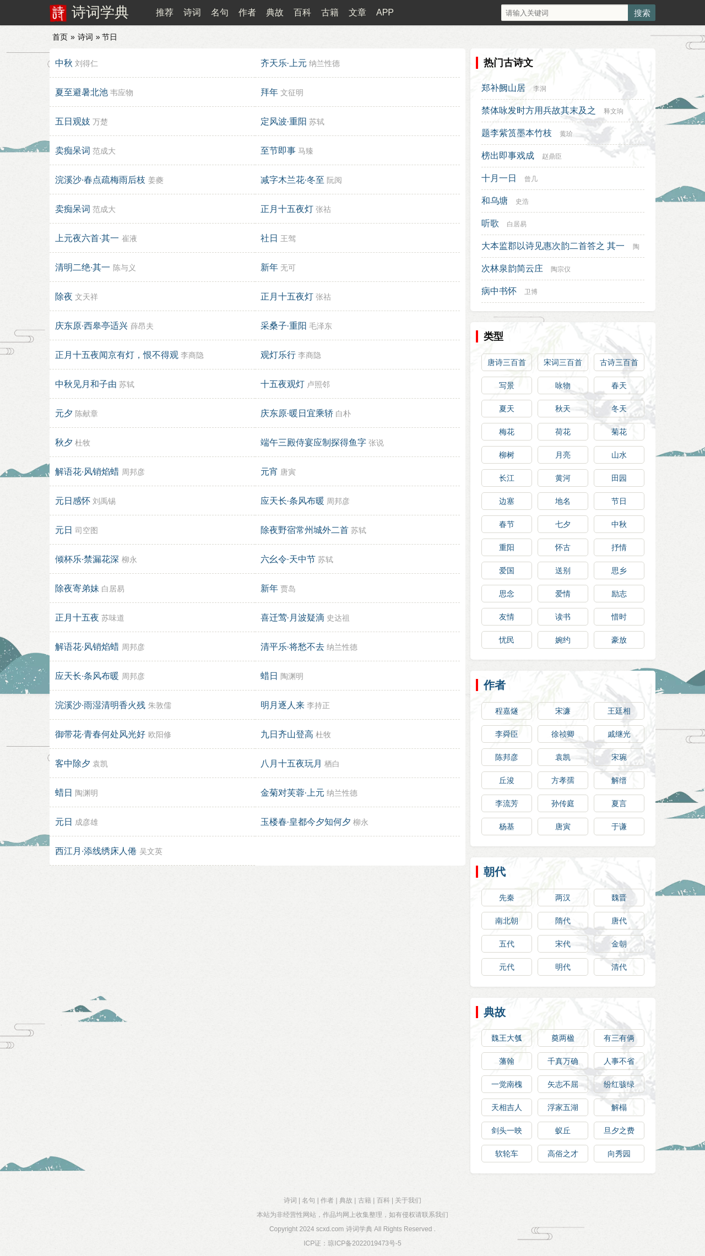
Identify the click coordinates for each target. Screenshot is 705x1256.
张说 (376, 442)
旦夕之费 (619, 1130)
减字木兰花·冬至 (292, 179)
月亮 (563, 454)
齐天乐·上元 (284, 63)
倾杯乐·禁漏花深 (87, 559)
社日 (269, 238)
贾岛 (288, 588)
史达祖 (338, 617)
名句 (220, 12)
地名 (563, 501)
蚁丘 (563, 1130)
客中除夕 (72, 763)
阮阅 (334, 180)
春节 (506, 524)
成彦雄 (86, 822)
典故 (275, 12)
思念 (506, 593)
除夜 (64, 296)
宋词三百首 (563, 362)
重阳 (506, 547)
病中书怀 (499, 291)
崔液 (129, 238)
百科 (302, 12)
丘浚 (506, 780)
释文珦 (613, 111)
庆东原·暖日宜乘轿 (297, 413)
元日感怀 (72, 500)
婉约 (563, 639)
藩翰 (506, 1061)
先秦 (506, 897)
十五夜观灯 (283, 384)
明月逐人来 (283, 705)
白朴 (343, 413)
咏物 (563, 385)
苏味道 (112, 617)
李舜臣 (506, 734)
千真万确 (562, 1061)
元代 (506, 967)
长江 (506, 478)
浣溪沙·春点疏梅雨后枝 (100, 179)
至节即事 (278, 150)
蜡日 (269, 676)
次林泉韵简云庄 (512, 268)
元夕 (64, 413)
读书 (563, 616)
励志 (619, 593)
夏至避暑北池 (81, 92)
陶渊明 (291, 676)
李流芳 (506, 803)
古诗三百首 (619, 362)
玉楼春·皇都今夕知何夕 (306, 822)
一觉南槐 (506, 1084)
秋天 (563, 408)
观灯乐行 (278, 355)
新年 (269, 267)
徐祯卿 (562, 734)
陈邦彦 (506, 757)
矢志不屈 (562, 1084)
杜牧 (82, 442)
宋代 (563, 943)
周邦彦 (133, 471)
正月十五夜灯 (287, 209)
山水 (619, 454)
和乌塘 (494, 200)
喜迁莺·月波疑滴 (292, 617)
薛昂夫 (142, 326)
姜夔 (156, 180)
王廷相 (619, 710)
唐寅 (288, 471)
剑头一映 (506, 1130)
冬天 (619, 408)
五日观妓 (72, 121)
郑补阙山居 (503, 88)
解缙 (619, 780)
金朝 (619, 943)
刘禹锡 (104, 501)
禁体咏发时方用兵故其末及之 (538, 110)
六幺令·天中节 (288, 559)
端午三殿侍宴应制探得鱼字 (313, 442)
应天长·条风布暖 (292, 500)
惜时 (619, 616)
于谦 (619, 826)
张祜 (323, 209)
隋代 (563, 920)
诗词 (192, 12)
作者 (247, 12)
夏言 (619, 803)
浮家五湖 (562, 1107)
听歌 (490, 223)
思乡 (619, 570)
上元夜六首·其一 (87, 238)
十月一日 (499, 178)
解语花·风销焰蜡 (87, 471)
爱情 (563, 593)
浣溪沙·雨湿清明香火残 (100, 705)
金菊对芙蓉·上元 (292, 792)
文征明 (291, 92)
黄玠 (566, 134)
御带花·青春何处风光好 (100, 734)
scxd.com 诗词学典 (344, 1229)
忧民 (506, 639)
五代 (506, 943)
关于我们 (408, 1200)
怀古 (563, 547)
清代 (619, 967)
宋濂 (563, 710)
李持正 (318, 705)
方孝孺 (562, 780)
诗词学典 (100, 12)
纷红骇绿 (619, 1084)
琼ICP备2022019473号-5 (364, 1243)
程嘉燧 (506, 710)
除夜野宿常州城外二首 (305, 530)
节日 (619, 501)
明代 (563, 967)
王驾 (288, 238)
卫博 (531, 292)
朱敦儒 (159, 705)
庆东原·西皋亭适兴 (91, 325)
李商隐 (192, 355)
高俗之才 (562, 1153)
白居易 (112, 588)
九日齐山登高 (287, 734)
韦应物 (121, 92)
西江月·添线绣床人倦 (96, 851)
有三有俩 (619, 1038)
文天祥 (86, 296)
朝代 (495, 872)
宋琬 (619, 757)
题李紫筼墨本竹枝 (516, 133)
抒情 (619, 547)
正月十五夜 (77, 617)
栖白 (332, 763)
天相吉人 (506, 1107)
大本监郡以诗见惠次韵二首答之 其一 (553, 246)
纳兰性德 (324, 63)
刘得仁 (86, 63)
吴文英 (150, 851)
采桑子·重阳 (284, 325)
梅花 (506, 431)
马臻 (305, 150)
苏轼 (316, 121)
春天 (619, 385)
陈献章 (86, 413)
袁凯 (100, 763)
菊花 (619, 431)
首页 (60, 36)
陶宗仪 (561, 269)
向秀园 (619, 1153)
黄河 (563, 478)
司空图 (86, 530)
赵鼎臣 (552, 156)
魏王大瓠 (506, 1038)
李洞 (539, 89)
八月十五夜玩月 (291, 763)
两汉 (563, 897)
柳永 (129, 559)
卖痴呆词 (72, 150)
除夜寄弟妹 (77, 588)
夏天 (506, 408)
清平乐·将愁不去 (292, 646)
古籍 (330, 12)
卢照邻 (318, 384)
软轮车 (506, 1153)
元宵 (269, 471)
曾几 (531, 179)
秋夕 (64, 442)
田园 (619, 478)
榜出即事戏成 (507, 155)
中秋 (64, 63)
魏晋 (619, 897)
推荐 (164, 12)
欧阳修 (159, 734)
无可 (288, 267)
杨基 (506, 826)
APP (385, 12)
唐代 (619, 920)
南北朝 (506, 920)
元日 (64, 530)
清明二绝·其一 (82, 267)
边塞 (506, 501)
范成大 (104, 150)
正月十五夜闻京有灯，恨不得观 (116, 355)
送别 (563, 570)
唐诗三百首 (506, 362)
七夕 (563, 524)
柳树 (506, 454)
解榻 (619, 1107)
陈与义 (124, 267)
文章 (357, 12)
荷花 (563, 431)
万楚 (100, 121)
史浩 (522, 201)
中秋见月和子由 (86, 384)
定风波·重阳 (284, 121)
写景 (506, 385)
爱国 (506, 570)
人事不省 (619, 1061)
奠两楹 (562, 1038)
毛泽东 (320, 326)
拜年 (269, 92)
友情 (506, 616)
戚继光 (619, 734)
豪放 (619, 639)
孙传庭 (562, 803)
